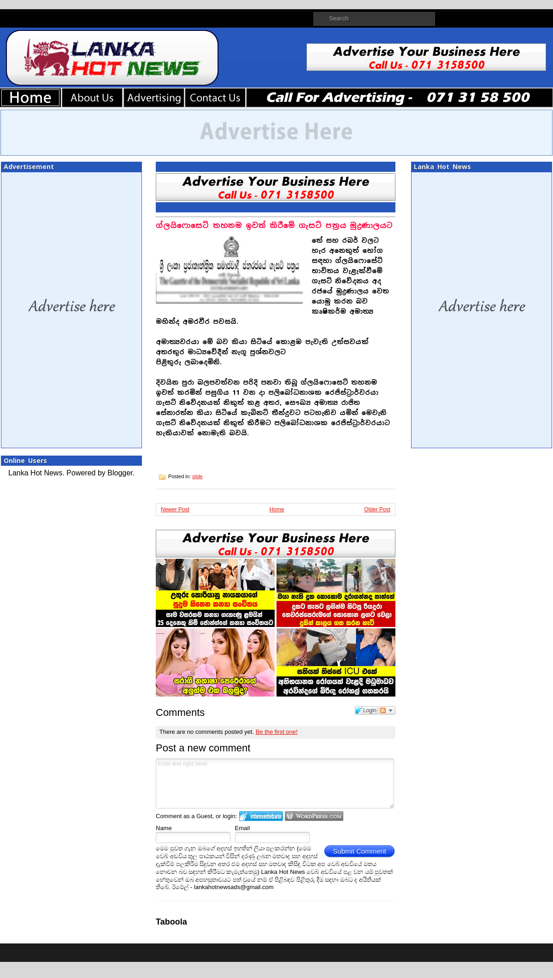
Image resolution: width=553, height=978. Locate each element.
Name (164, 828)
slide (197, 476)
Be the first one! (277, 731)
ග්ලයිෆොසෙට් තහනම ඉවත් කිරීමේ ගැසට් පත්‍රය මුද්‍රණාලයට (274, 225)
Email (242, 828)
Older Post (377, 509)
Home (277, 509)
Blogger (119, 473)
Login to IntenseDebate (261, 816)
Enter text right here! (275, 783)
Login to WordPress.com (314, 816)
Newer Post (175, 509)
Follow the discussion (387, 710)
